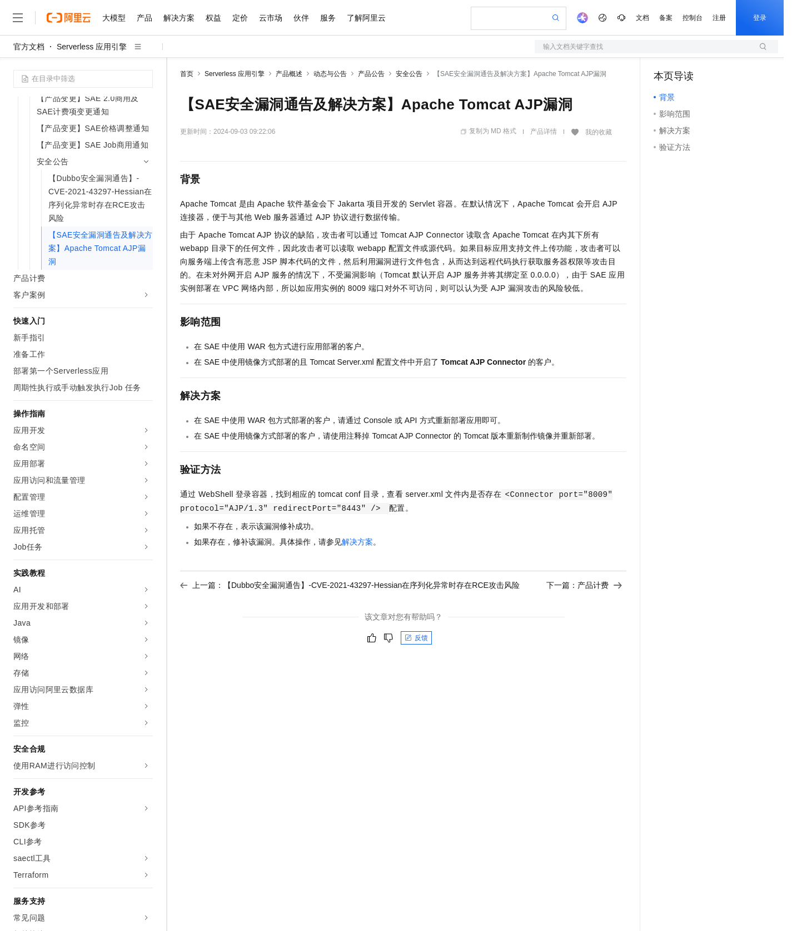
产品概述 (289, 74)
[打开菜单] (18, 18)
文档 (642, 18)
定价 (240, 17)
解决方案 (179, 17)
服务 (328, 17)
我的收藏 (598, 132)
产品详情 (543, 131)
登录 (759, 18)
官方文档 (28, 46)
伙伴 (301, 17)
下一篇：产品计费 (584, 585)
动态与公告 (330, 74)
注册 (719, 18)
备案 (666, 18)
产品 (144, 17)
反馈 (416, 638)
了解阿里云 (366, 17)
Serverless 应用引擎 (92, 46)
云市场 (270, 17)
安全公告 (409, 74)
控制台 (693, 18)
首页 (186, 74)
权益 (213, 17)
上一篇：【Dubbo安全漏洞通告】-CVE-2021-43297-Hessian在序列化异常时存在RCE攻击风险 (350, 585)
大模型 (114, 17)
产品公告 (371, 74)
